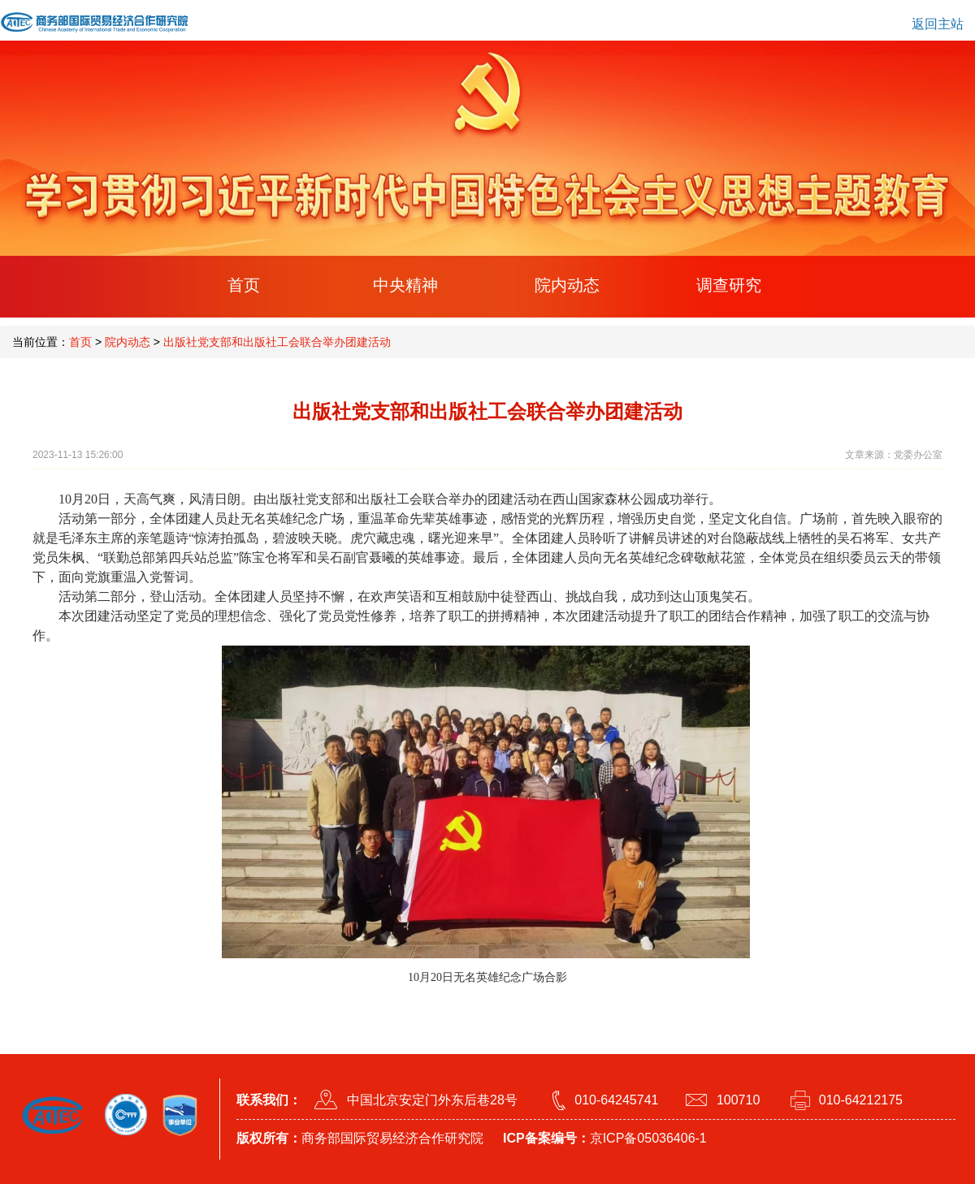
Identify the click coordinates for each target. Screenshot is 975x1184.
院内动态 (567, 285)
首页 (244, 285)
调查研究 (728, 285)
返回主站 (938, 24)
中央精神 (405, 285)
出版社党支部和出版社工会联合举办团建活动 (277, 341)
